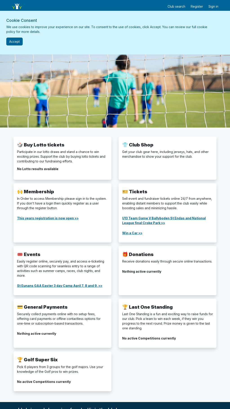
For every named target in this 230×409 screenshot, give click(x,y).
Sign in (213, 6)
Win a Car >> (132, 233)
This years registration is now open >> (48, 218)
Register (197, 6)
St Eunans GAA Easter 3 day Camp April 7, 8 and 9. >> (59, 286)
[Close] (14, 41)
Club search (176, 6)
